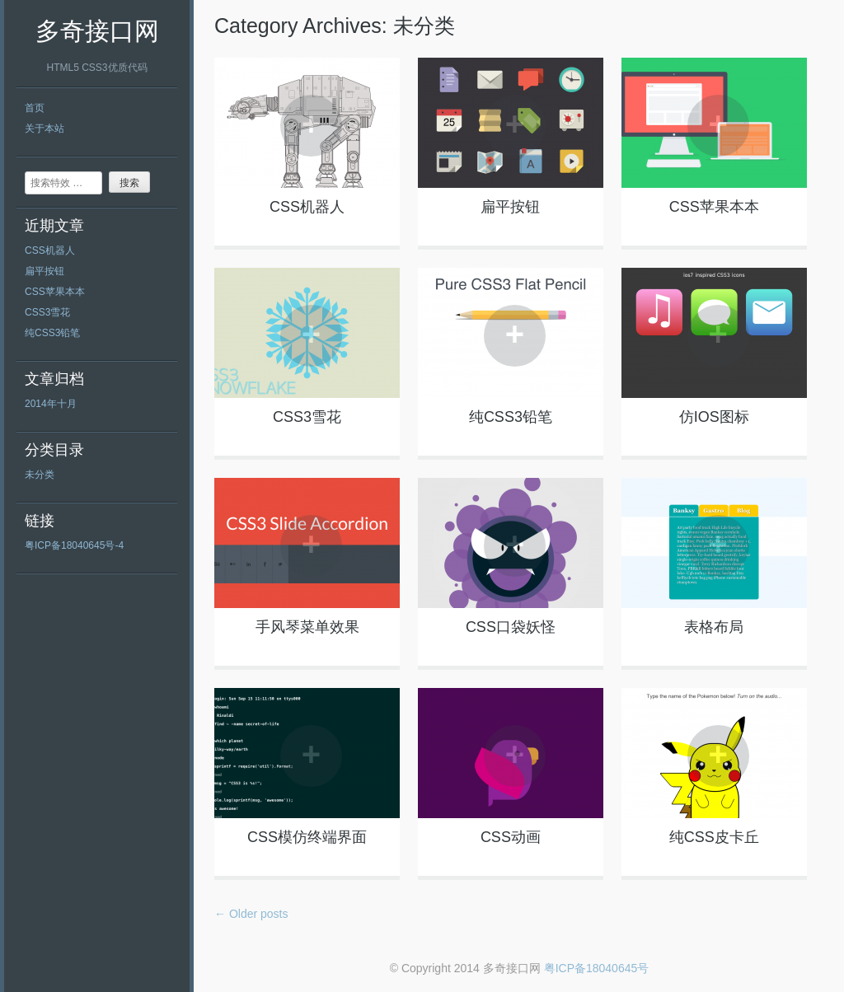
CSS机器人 (50, 250)
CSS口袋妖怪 (511, 627)
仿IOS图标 (714, 417)
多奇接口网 (97, 30)
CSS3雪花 (47, 312)
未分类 (39, 474)
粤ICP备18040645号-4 (74, 545)
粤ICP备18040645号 (596, 968)
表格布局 (713, 627)
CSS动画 (511, 837)
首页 (35, 108)
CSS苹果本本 (55, 291)
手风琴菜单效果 (307, 627)
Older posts (251, 913)
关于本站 (44, 128)
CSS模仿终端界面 (307, 837)
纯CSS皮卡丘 (714, 837)
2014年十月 (51, 403)
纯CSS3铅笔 (52, 333)
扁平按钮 (44, 271)
